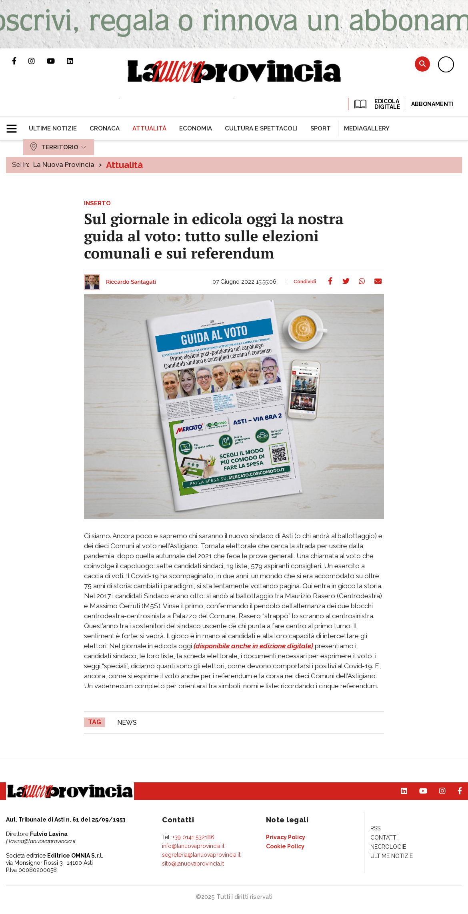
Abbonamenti (432, 104)
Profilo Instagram (37, 60)
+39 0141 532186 (193, 837)
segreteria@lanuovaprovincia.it (201, 855)
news (127, 722)
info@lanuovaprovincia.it (193, 846)
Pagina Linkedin (76, 60)
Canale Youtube (57, 60)
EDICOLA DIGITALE (376, 104)
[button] (14, 125)
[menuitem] (52, 128)
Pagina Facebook (20, 60)
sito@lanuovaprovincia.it (193, 863)
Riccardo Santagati (131, 282)
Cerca (422, 63)
